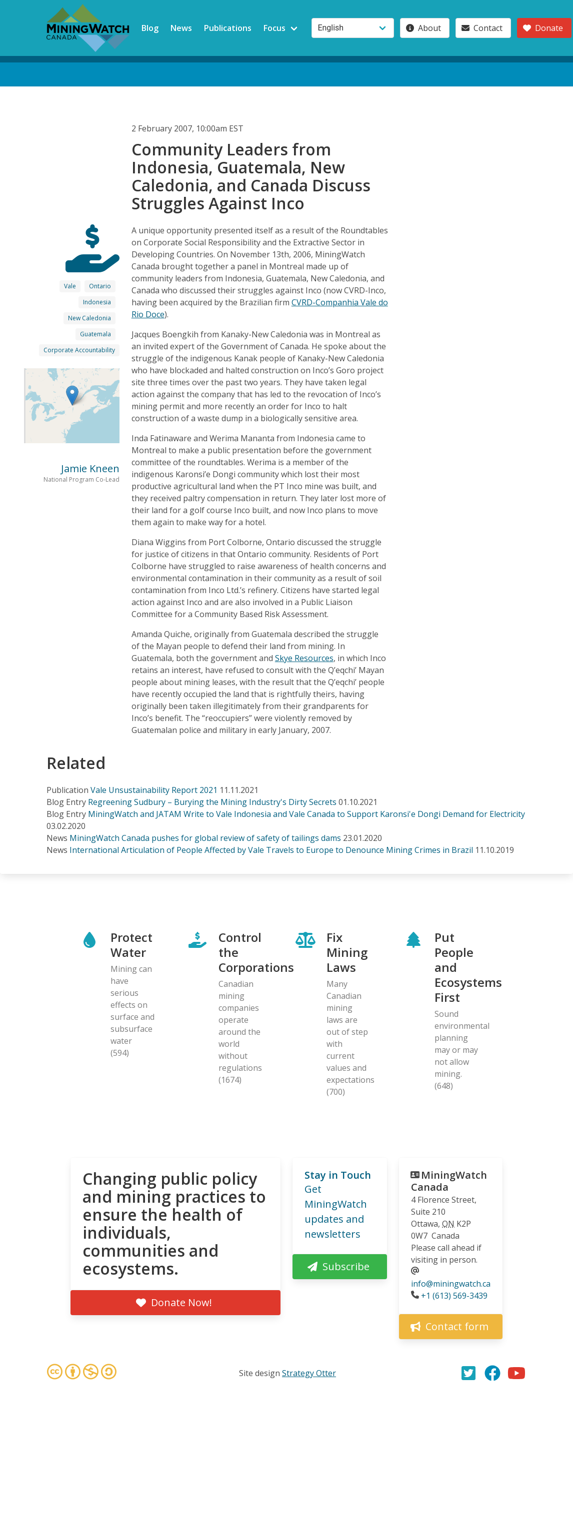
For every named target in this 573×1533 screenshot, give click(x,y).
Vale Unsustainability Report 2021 (154, 789)
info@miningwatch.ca (450, 1283)
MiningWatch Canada (449, 1181)
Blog (150, 27)
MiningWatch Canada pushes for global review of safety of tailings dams (205, 837)
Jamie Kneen (90, 468)
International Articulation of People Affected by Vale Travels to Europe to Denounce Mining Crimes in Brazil (271, 849)
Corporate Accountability (79, 350)
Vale (70, 286)
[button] (72, 395)
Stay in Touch (337, 1175)
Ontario (100, 286)
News (181, 27)
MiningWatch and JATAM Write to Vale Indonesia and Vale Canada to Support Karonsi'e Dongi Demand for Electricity (306, 813)
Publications (228, 27)
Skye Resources (304, 658)
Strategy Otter (309, 1373)
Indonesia (97, 302)
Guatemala (95, 334)
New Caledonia (89, 318)
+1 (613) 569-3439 (454, 1295)
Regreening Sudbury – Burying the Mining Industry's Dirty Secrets (212, 801)
